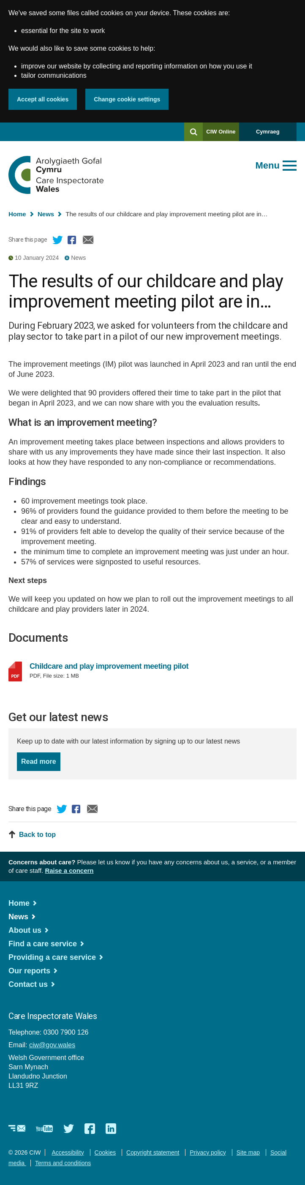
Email (88, 241)
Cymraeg (268, 131)
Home (17, 214)
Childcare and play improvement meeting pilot (117, 666)
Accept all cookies (42, 99)
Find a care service (42, 944)
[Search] (193, 132)
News (46, 214)
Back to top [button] (37, 834)
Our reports (29, 971)
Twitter (57, 241)
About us (24, 930)
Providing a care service (52, 957)
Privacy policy (208, 1152)
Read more (40, 761)
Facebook (73, 241)
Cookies (105, 1152)
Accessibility (68, 1152)
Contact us (28, 984)
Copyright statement (152, 1152)
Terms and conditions (63, 1163)
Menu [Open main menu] (268, 165)
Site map (248, 1152)
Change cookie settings (127, 99)
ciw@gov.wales (52, 1045)
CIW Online (220, 134)
